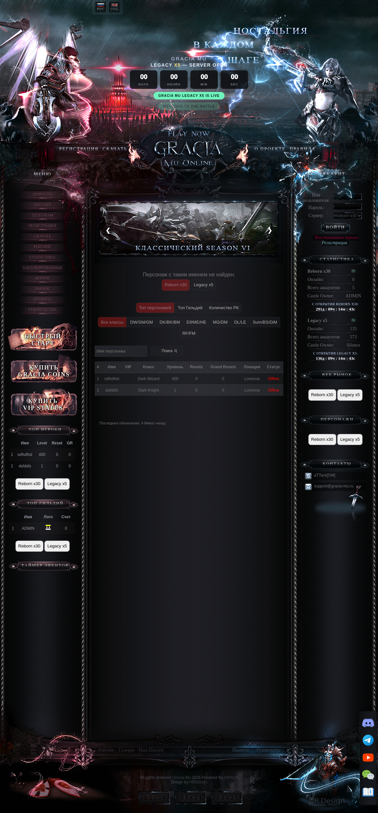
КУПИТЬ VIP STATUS (43, 404)
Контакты (337, 463)
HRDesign (198, 782)
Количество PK (224, 307)
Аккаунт (332, 174)
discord (42, 205)
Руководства (42, 310)
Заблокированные (42, 268)
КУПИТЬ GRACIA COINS (44, 371)
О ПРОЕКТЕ (270, 149)
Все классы (112, 322)
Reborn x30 (29, 483)
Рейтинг (42, 247)
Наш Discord (151, 750)
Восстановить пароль (336, 237)
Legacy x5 (57, 483)
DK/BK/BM (169, 322)
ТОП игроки (45, 429)
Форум (42, 278)
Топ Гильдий (45, 503)
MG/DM (220, 322)
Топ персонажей (155, 307)
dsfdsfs (25, 466)
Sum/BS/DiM (265, 322)
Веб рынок (337, 374)
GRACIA (231, 777)
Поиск (170, 351)
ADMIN (28, 528)
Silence (353, 345)
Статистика (43, 257)
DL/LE (240, 322)
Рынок (42, 289)
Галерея (126, 750)
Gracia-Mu (181, 777)
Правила (303, 149)
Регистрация (79, 149)
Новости (42, 194)
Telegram (42, 215)
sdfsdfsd (24, 454)
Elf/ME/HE (196, 322)
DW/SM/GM (141, 322)
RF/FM (189, 333)
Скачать (115, 149)
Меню (43, 174)
